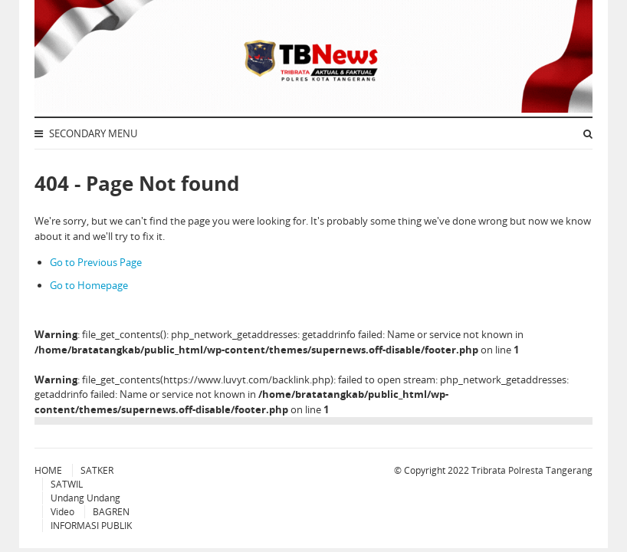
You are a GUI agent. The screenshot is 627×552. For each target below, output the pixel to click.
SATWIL (67, 484)
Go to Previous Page (96, 262)
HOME (48, 470)
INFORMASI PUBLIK (91, 525)
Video (62, 511)
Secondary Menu (85, 133)
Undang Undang (85, 497)
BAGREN (111, 511)
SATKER (96, 470)
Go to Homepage (89, 285)
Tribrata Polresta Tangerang (532, 470)
